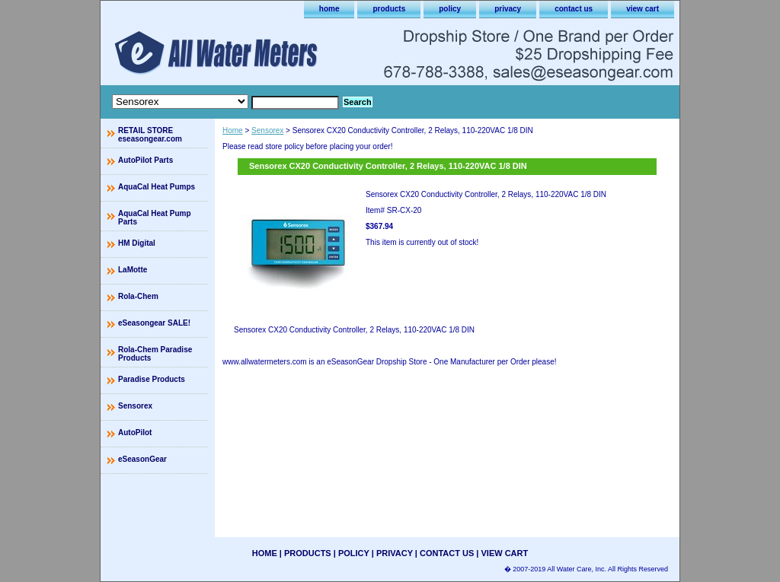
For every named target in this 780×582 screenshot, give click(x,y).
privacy (507, 9)
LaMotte (132, 270)
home (329, 9)
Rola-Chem (138, 296)
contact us (574, 9)
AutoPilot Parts (145, 160)
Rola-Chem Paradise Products (155, 353)
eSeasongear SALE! (154, 323)
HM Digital (136, 243)
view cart (642, 9)
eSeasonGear (142, 459)
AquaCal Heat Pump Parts (154, 217)
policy (450, 9)
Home (232, 130)
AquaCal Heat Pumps (156, 187)
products (388, 9)
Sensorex (267, 130)
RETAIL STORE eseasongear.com (150, 134)
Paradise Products (151, 379)
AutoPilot (135, 432)
